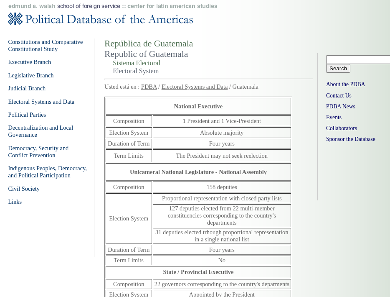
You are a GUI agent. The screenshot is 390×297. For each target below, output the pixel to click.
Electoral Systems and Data (195, 86)
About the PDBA (345, 84)
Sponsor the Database (350, 139)
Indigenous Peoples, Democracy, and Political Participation (47, 172)
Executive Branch (29, 62)
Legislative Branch (30, 75)
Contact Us (339, 95)
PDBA (149, 86)
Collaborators (341, 128)
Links (15, 201)
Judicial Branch (27, 88)
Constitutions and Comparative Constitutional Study (45, 45)
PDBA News (340, 106)
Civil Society (24, 188)
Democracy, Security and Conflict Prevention (38, 152)
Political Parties (27, 114)
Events (334, 117)
